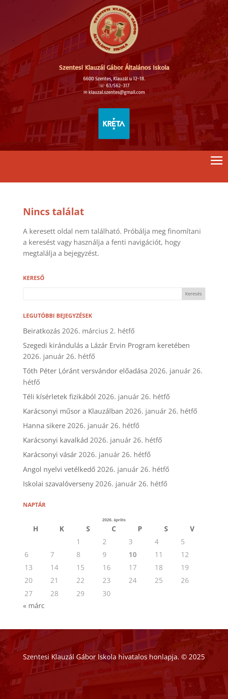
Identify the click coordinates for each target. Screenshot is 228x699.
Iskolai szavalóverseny (58, 483)
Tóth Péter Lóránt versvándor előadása (85, 370)
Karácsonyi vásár (50, 454)
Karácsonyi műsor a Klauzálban (73, 411)
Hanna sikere (44, 425)
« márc (34, 605)
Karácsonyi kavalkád (55, 440)
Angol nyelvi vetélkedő (59, 469)
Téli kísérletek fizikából (59, 396)
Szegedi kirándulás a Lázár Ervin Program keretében (106, 345)
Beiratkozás (41, 330)
